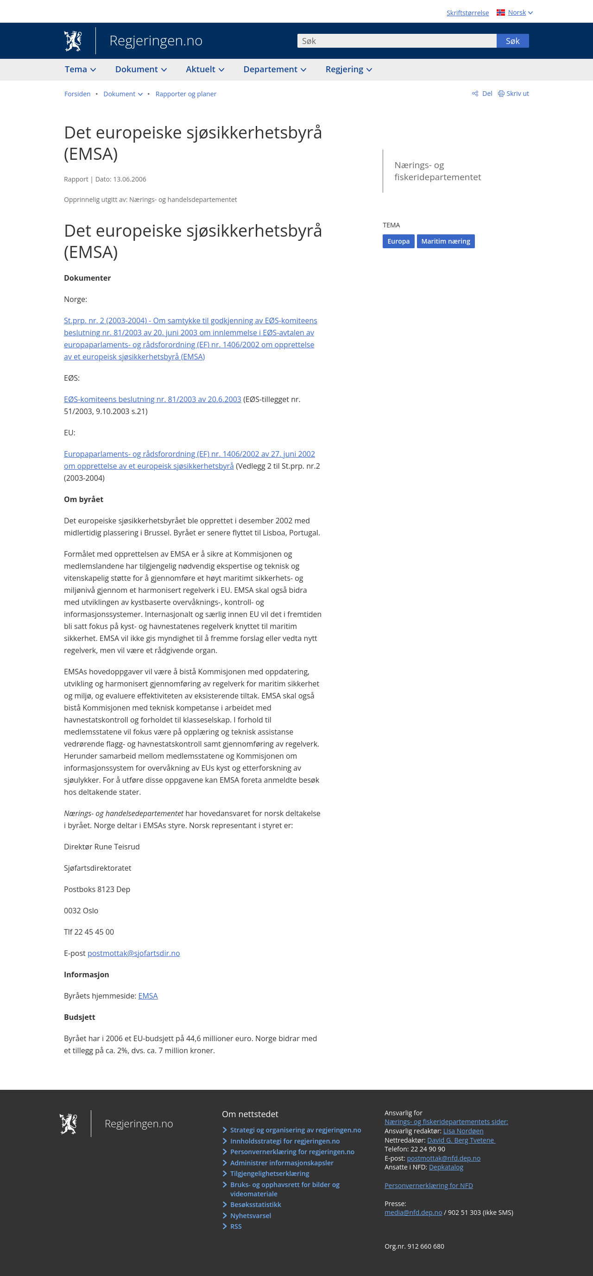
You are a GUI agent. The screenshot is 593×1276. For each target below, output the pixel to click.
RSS (235, 1226)
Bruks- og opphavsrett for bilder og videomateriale (285, 1189)
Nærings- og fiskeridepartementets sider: (446, 1121)
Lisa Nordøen (463, 1130)
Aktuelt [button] (202, 69)
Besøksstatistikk (255, 1204)
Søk (513, 40)
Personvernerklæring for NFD (429, 1185)
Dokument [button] (137, 69)
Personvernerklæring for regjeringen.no (292, 1151)
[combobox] (397, 41)
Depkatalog (446, 1167)
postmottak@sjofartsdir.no (134, 953)
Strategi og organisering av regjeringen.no (295, 1129)
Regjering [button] (346, 69)
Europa (398, 241)
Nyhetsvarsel (250, 1215)
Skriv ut (518, 93)
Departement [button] (272, 69)
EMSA (148, 996)
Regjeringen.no (149, 41)
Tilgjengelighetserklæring (269, 1173)
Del (486, 93)
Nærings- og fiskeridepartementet (437, 171)
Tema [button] (77, 69)
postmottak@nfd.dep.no (443, 1158)
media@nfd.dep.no (413, 1212)
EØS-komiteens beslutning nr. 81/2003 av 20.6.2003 (152, 399)
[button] (123, 94)
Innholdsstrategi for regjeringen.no (285, 1141)
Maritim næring (446, 241)
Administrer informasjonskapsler (282, 1162)
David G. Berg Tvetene (461, 1140)
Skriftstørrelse (468, 12)
